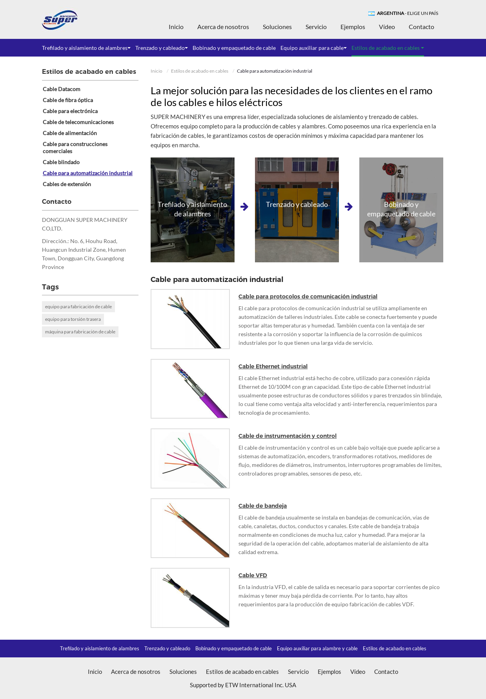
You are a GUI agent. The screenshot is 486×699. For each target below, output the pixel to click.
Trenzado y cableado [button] (161, 47)
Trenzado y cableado (167, 648)
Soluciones (277, 26)
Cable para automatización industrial (88, 173)
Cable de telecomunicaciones (78, 122)
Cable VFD (252, 575)
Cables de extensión (67, 184)
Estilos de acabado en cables (199, 71)
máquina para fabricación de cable (80, 332)
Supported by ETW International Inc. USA (243, 684)
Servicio (316, 26)
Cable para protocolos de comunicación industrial (307, 296)
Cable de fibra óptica (68, 100)
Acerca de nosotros (223, 26)
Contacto (421, 26)
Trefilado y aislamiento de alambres (99, 648)
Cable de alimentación (70, 133)
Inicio (176, 26)
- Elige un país (407, 13)
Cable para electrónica (70, 111)
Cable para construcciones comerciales (75, 147)
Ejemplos (352, 26)
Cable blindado (61, 162)
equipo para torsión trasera (73, 319)
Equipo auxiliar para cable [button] (313, 47)
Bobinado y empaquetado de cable (234, 47)
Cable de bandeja (262, 505)
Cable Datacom (61, 89)
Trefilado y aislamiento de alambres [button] (86, 47)
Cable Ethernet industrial (273, 366)
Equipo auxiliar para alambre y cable (317, 648)
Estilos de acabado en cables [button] (387, 47)
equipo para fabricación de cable (78, 306)
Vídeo (387, 26)
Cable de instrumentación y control (287, 435)
